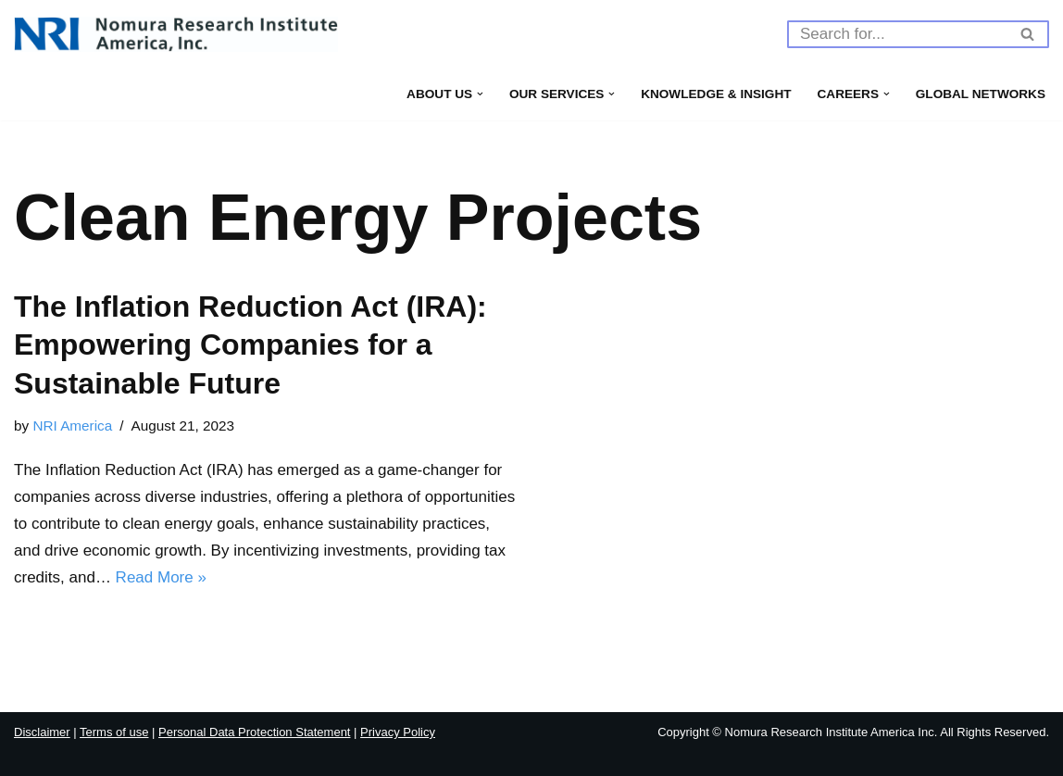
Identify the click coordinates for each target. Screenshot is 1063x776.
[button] (480, 94)
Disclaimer (42, 732)
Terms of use (114, 732)
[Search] (897, 34)
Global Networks (980, 94)
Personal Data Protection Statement (254, 732)
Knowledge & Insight (716, 94)
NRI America (72, 425)
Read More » (161, 577)
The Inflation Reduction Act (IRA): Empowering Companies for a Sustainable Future (250, 345)
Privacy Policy (397, 732)
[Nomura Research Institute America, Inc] (176, 34)
